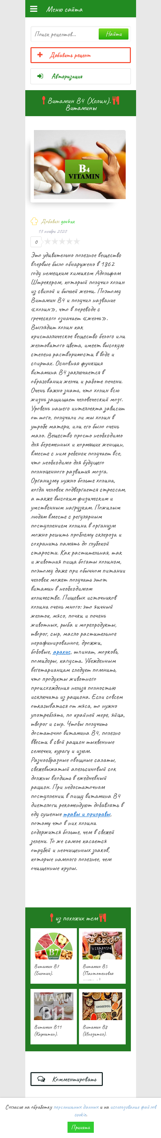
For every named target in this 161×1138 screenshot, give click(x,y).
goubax (67, 221)
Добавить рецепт (63, 55)
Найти (114, 33)
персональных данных (75, 1107)
